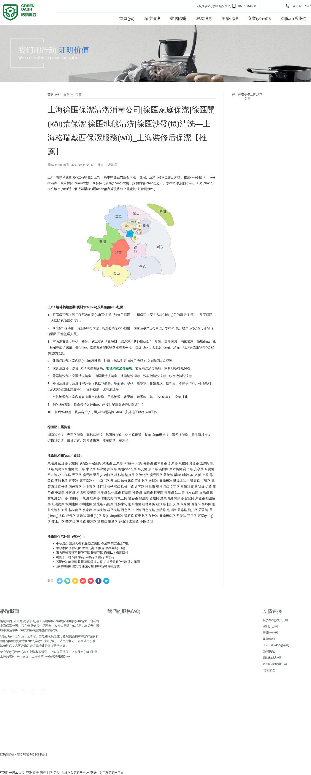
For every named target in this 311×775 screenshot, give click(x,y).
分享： (52, 580)
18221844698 (247, 6)
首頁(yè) (53, 94)
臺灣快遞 (269, 651)
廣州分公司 (270, 632)
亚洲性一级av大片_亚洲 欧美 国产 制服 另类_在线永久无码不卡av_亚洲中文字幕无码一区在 (62, 772)
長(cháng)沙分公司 (275, 620)
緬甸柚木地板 (272, 657)
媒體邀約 (269, 639)
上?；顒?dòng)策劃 (276, 645)
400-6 (297, 6)
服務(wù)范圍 (72, 94)
